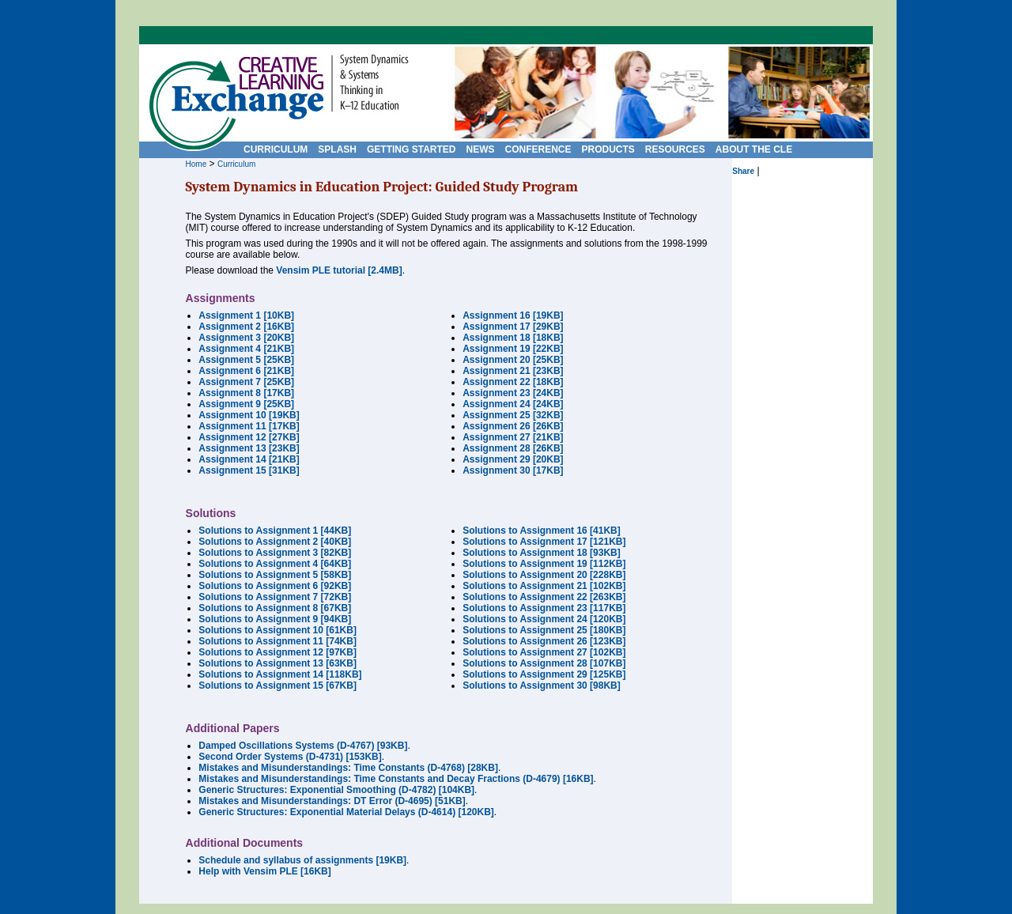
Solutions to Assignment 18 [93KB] (542, 552)
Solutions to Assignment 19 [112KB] (544, 563)
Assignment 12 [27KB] (248, 437)
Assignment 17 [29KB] (513, 326)
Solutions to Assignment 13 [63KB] (277, 663)
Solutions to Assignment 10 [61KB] (277, 630)
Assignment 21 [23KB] (513, 370)
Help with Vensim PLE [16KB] (264, 871)
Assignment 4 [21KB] (246, 348)
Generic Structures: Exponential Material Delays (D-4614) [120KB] (345, 812)
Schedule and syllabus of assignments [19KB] (302, 860)
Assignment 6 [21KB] (246, 370)
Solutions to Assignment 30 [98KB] (542, 685)
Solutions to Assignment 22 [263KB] (544, 596)
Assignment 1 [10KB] (246, 315)
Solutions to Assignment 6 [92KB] (274, 585)
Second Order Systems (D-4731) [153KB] (289, 756)
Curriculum (236, 164)
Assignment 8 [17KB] (246, 392)
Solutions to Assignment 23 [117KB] (544, 608)
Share (743, 171)
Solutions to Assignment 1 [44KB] (274, 530)
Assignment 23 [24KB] (513, 392)
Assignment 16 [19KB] (513, 315)
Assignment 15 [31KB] (248, 470)
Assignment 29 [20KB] (513, 459)
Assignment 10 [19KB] (248, 415)
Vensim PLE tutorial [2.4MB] (339, 270)
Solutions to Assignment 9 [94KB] (274, 619)
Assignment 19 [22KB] (513, 348)
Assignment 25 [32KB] (513, 415)
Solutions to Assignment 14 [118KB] (279, 674)
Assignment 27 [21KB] (513, 437)
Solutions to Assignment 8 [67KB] (274, 608)
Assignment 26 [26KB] (513, 426)
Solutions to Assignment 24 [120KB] (544, 619)
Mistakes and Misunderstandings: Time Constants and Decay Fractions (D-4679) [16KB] (395, 778)
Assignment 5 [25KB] (246, 359)
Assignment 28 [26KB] (513, 448)
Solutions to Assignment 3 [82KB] (274, 552)
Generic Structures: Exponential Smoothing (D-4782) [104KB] (336, 789)
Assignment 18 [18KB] (513, 337)
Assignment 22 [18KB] (513, 381)
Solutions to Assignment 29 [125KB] (544, 674)
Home (196, 164)
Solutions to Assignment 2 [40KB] (274, 541)
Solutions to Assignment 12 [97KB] (277, 652)
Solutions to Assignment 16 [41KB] (542, 530)
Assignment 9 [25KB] (246, 404)
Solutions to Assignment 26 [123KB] (544, 641)
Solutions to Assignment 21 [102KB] (544, 585)
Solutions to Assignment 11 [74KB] (277, 641)
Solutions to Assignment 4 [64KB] (274, 563)
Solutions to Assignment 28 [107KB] (544, 663)
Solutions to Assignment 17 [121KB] (544, 541)
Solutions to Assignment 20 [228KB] (544, 574)
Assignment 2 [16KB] (246, 326)
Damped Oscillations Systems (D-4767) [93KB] (302, 745)
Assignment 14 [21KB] (248, 459)
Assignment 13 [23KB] (248, 448)
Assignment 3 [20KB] (246, 337)
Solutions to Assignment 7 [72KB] (274, 596)
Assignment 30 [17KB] (513, 470)
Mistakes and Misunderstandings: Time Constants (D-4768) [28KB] (348, 767)
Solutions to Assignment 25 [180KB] (544, 630)
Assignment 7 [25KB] (246, 381)
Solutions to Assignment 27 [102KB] (544, 652)
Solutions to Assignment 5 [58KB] (274, 574)
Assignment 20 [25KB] (513, 359)
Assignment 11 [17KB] (248, 426)
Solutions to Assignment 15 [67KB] (277, 685)
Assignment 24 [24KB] (513, 404)
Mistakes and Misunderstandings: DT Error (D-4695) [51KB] (331, 800)
